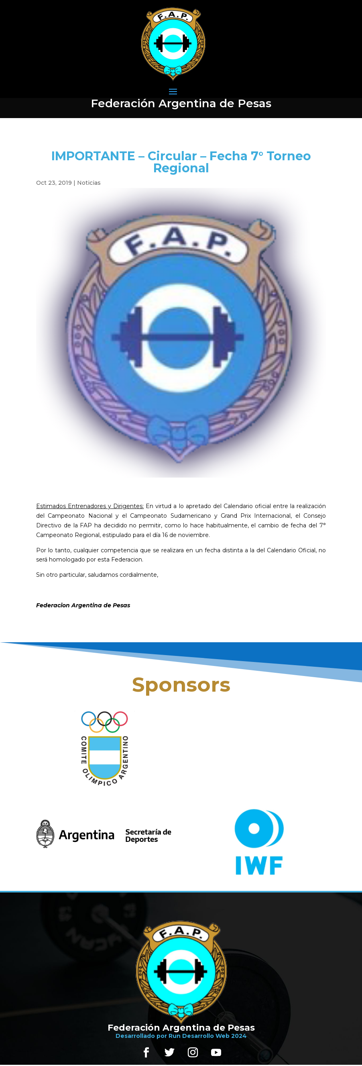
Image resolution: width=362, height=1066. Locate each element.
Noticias (89, 182)
